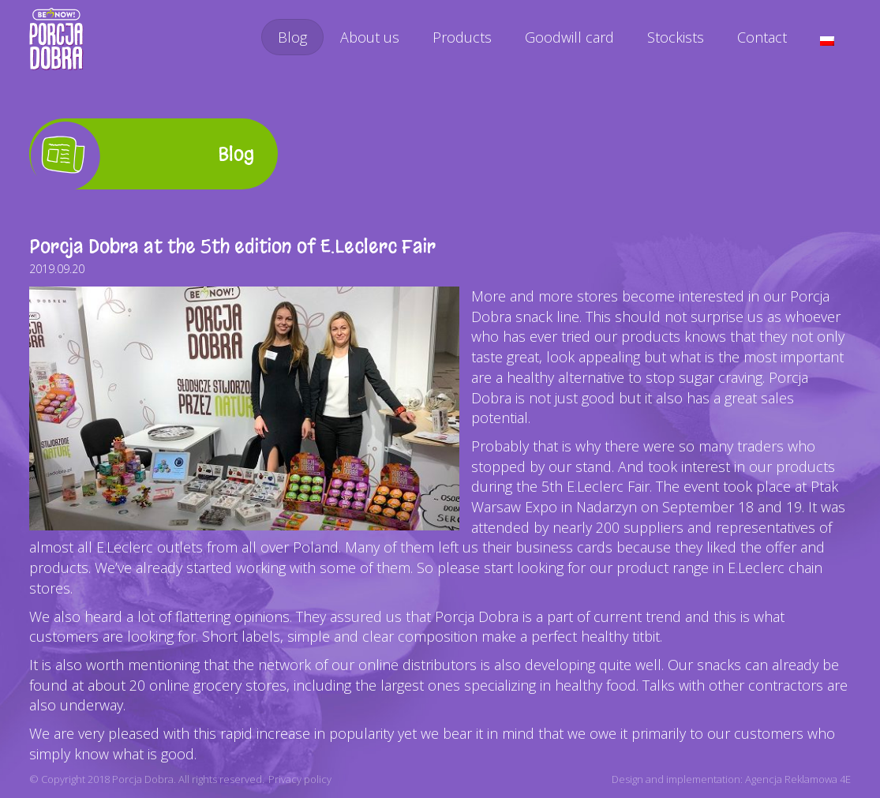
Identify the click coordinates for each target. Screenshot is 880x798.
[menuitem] (827, 41)
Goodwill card (569, 37)
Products (462, 37)
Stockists (675, 37)
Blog (292, 37)
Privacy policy (299, 779)
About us (369, 37)
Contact (762, 37)
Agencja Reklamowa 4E (798, 779)
